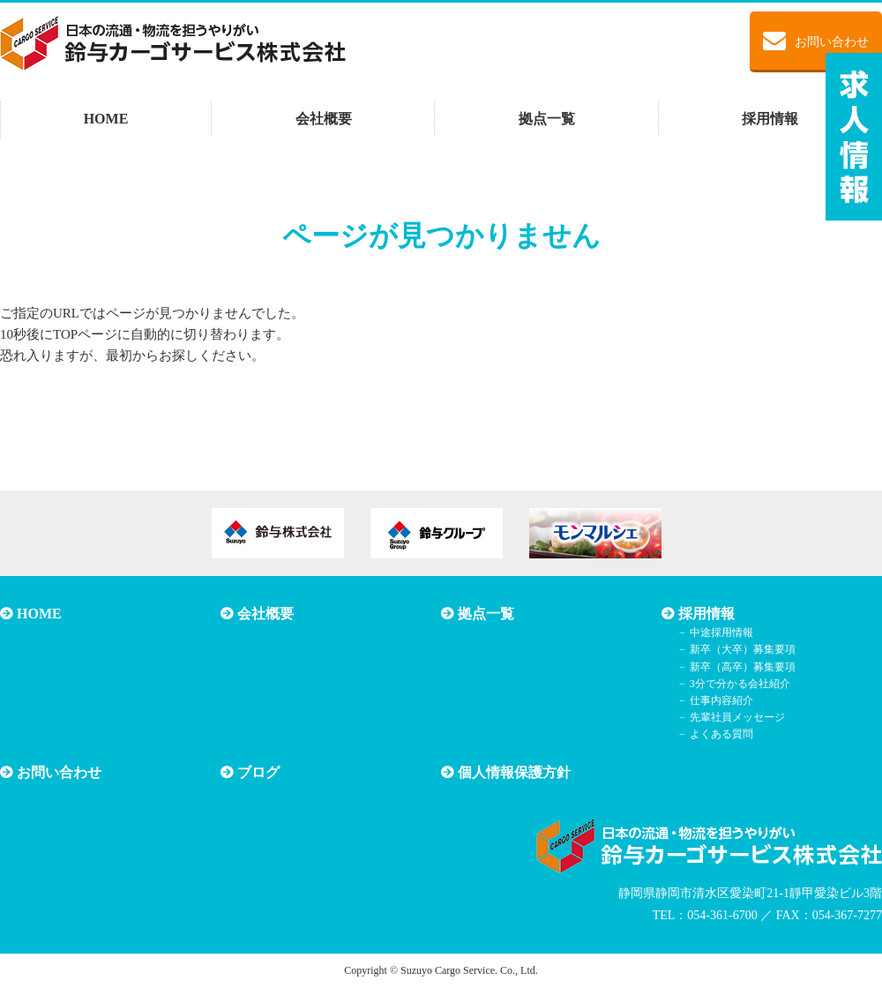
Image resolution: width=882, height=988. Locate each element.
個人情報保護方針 (514, 772)
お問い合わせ (816, 40)
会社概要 (323, 118)
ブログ (258, 772)
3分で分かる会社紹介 (740, 683)
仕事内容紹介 (721, 700)
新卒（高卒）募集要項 (743, 667)
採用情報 (770, 118)
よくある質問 (721, 734)
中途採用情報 (721, 632)
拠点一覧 (547, 118)
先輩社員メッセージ (737, 717)
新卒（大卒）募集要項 (743, 649)
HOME (106, 118)
